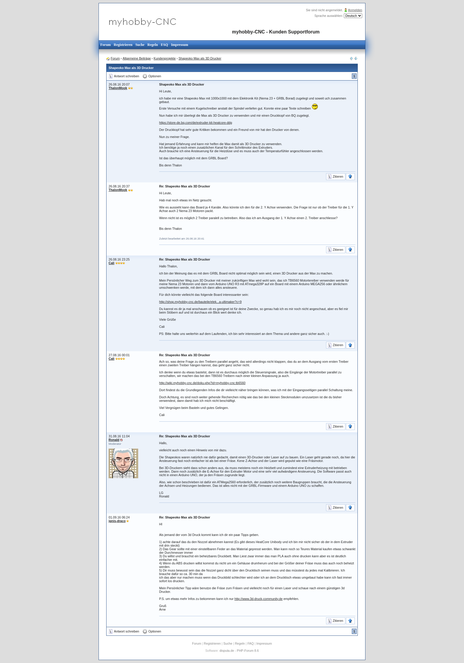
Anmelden (355, 10)
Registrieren (123, 45)
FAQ (164, 45)
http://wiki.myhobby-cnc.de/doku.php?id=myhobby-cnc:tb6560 (202, 383)
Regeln (152, 45)
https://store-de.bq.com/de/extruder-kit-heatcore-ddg (195, 122)
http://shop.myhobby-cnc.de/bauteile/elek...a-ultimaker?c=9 (200, 302)
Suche (139, 45)
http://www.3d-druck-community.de (258, 599)
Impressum (179, 45)
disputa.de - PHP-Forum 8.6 (239, 650)
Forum (105, 45)
